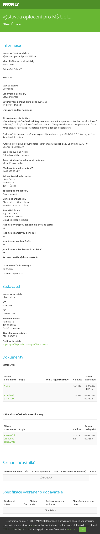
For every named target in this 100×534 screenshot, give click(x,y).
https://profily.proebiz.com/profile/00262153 (26, 344)
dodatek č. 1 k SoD (9, 397)
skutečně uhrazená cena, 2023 (9, 438)
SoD (8, 385)
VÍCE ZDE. (71, 529)
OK (82, 529)
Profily (11, 4)
